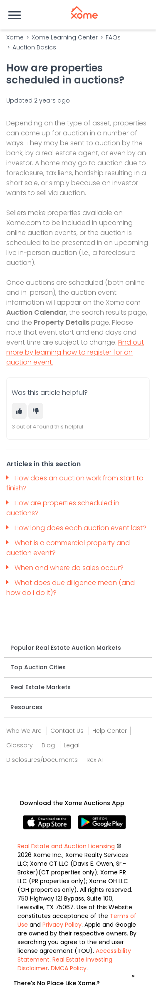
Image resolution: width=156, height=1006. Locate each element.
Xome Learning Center (65, 37)
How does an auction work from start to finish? (75, 483)
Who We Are (24, 731)
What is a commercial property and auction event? (68, 548)
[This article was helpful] (19, 411)
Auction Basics (34, 47)
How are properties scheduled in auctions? (62, 508)
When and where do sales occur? (70, 568)
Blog (48, 745)
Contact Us (67, 731)
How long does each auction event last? (81, 528)
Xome (15, 37)
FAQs (113, 37)
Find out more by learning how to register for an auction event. (75, 352)
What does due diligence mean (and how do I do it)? (70, 587)
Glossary (19, 745)
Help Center (109, 731)
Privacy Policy (62, 924)
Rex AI (95, 760)
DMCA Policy (69, 968)
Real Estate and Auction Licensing (66, 846)
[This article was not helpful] (35, 411)
